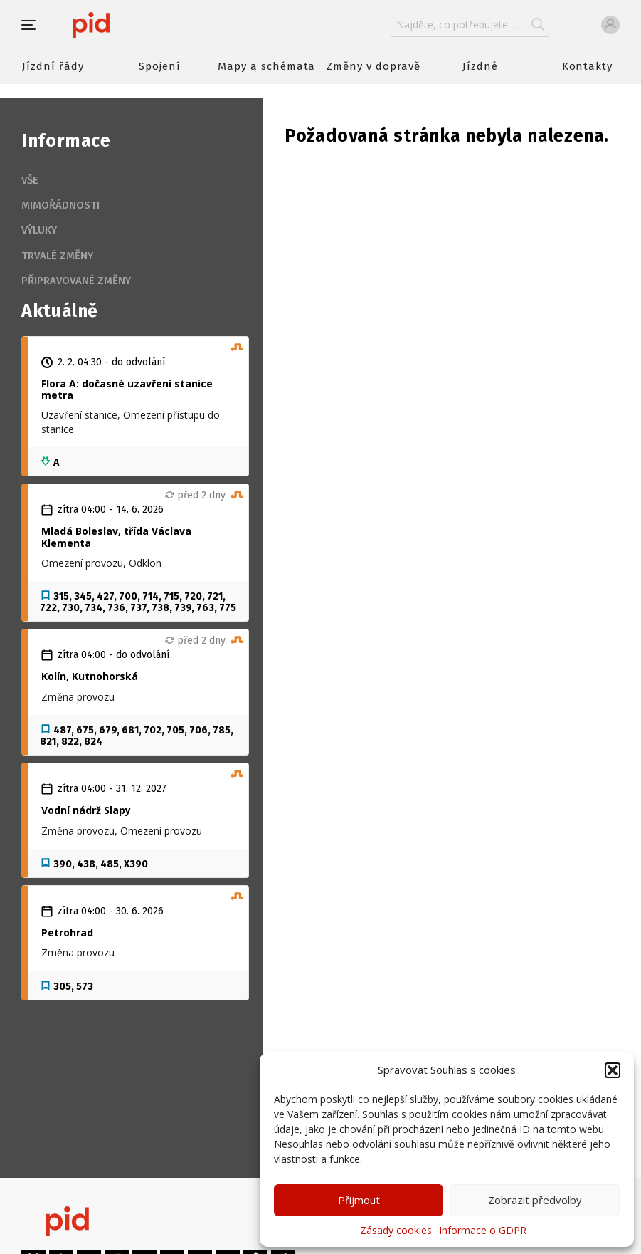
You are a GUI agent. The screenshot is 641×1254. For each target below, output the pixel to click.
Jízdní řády (52, 66)
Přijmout (359, 1200)
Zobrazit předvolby (535, 1200)
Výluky (39, 230)
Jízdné (480, 66)
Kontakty (587, 66)
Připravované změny (76, 280)
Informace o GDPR (482, 1230)
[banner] (133, 25)
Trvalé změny (57, 255)
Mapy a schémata (266, 66)
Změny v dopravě (373, 66)
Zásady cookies (396, 1230)
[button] (612, 1070)
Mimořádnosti (60, 205)
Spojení (160, 66)
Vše (29, 180)
